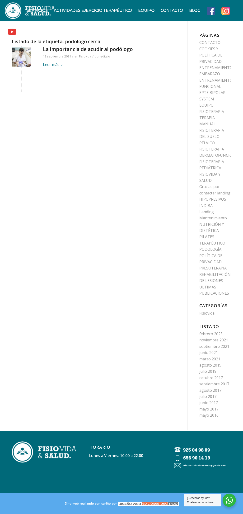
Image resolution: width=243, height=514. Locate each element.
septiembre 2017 (214, 384)
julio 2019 (207, 371)
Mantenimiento (213, 218)
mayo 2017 (209, 409)
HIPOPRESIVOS (212, 199)
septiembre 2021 (214, 346)
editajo (105, 56)
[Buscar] (24, 31)
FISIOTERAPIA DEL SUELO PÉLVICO (211, 137)
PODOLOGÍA (210, 249)
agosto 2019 (210, 365)
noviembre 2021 (213, 340)
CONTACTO (209, 42)
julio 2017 (207, 396)
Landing (206, 211)
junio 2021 (208, 352)
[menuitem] (14, 10)
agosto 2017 (210, 390)
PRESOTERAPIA (213, 268)
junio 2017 (208, 402)
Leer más (53, 64)
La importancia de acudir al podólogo (88, 49)
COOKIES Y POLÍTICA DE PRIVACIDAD (210, 55)
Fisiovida (85, 56)
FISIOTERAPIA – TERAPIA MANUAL (213, 118)
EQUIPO (206, 105)
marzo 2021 (209, 359)
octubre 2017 (211, 377)
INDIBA (206, 205)
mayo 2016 (209, 415)
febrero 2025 (211, 333)
